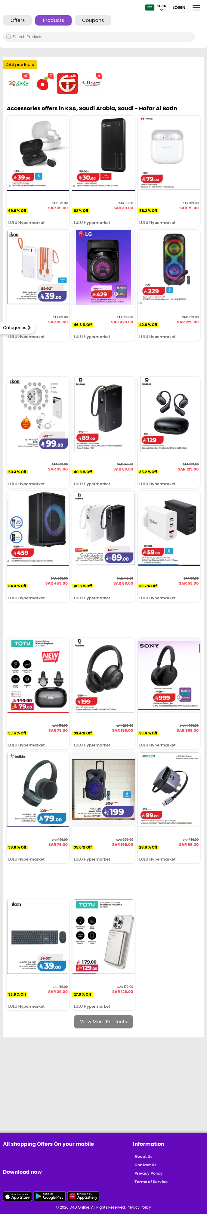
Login (179, 8)
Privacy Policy (148, 1173)
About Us (143, 1156)
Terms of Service (151, 1182)
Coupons (93, 20)
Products (53, 20)
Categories (14, 328)
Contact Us (145, 1165)
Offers (18, 20)
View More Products (103, 1021)
